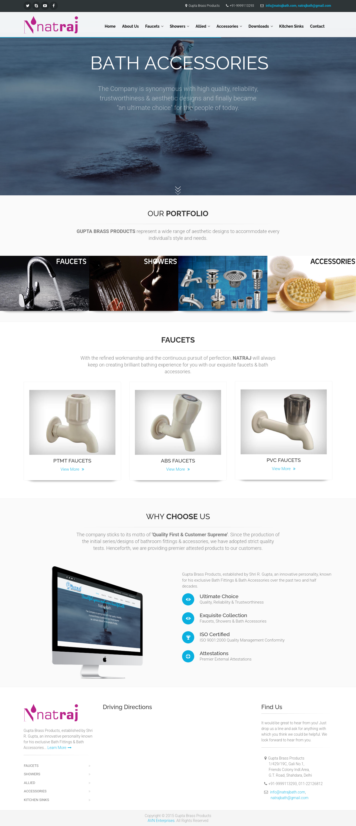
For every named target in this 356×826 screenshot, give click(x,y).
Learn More (59, 747)
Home (110, 26)
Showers (177, 26)
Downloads (258, 26)
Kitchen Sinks (291, 26)
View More (72, 466)
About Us (130, 26)
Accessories (227, 26)
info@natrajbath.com (287, 792)
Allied (201, 26)
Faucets (152, 26)
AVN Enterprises (161, 820)
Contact (317, 26)
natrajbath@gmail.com (290, 798)
